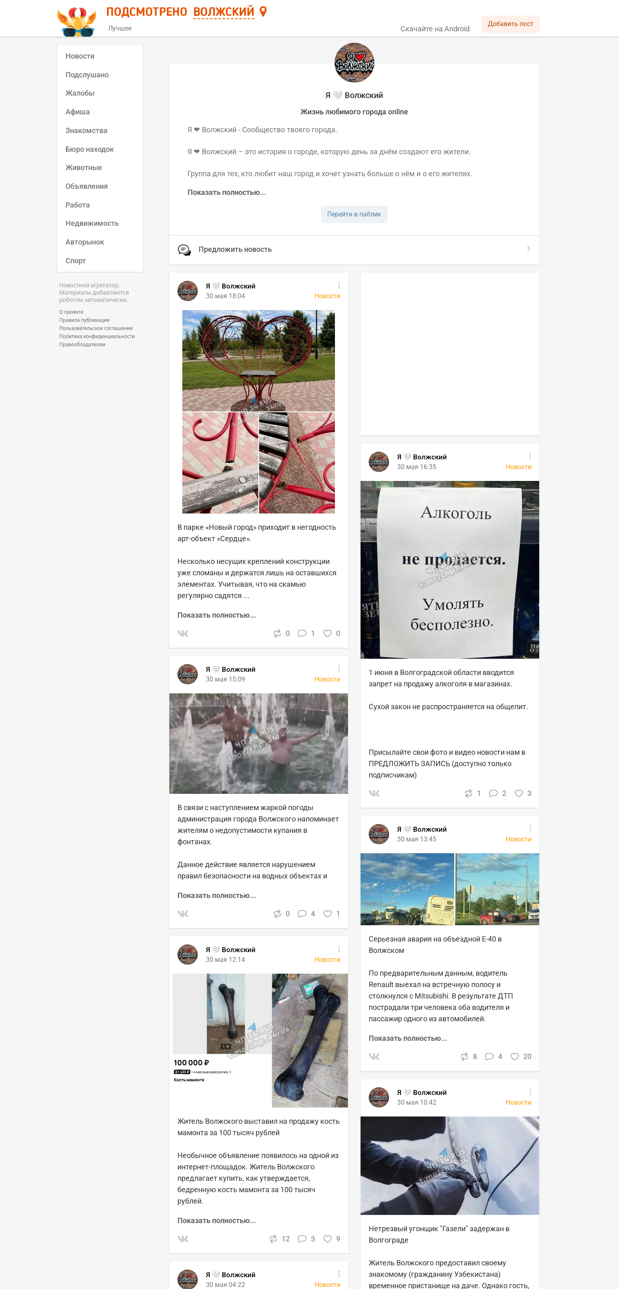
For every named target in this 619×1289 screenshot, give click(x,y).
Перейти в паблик (354, 214)
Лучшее (119, 28)
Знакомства (86, 130)
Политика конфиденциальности (97, 336)
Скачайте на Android (435, 28)
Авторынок (85, 242)
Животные (84, 167)
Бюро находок (90, 149)
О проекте (71, 312)
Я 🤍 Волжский (231, 669)
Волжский (223, 13)
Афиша (78, 111)
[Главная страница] (77, 19)
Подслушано (87, 74)
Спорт (76, 260)
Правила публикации (84, 320)
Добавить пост (511, 24)
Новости (80, 56)
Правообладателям (82, 344)
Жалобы (80, 93)
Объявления (87, 186)
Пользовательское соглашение (96, 328)
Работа (78, 205)
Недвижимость (92, 223)
